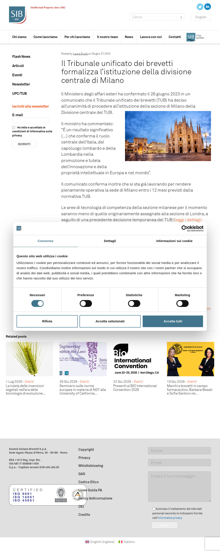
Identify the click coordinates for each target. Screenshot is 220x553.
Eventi (17, 75)
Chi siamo (19, 37)
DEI (81, 506)
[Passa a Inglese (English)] (99, 542)
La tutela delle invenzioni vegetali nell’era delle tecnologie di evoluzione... (25, 389)
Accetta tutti (172, 321)
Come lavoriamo (46, 37)
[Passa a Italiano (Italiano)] (126, 542)
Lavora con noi (151, 37)
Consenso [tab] (45, 241)
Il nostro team (107, 37)
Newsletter (21, 84)
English (201, 17)
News (129, 37)
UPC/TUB (19, 93)
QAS (81, 474)
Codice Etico (88, 482)
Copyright (86, 449)
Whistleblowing (90, 465)
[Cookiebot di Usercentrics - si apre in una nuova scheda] (184, 228)
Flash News (21, 56)
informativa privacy (170, 517)
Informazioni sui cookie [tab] (174, 241)
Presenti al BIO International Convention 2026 (135, 388)
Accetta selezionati (109, 321)
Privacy (84, 458)
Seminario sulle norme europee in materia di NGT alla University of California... (83, 389)
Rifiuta (47, 321)
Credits (84, 514)
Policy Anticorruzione (95, 498)
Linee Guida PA (90, 490)
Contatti (175, 37)
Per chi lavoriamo (77, 37)
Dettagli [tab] (110, 241)
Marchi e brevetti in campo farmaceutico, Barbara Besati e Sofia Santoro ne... (189, 389)
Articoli (18, 66)
